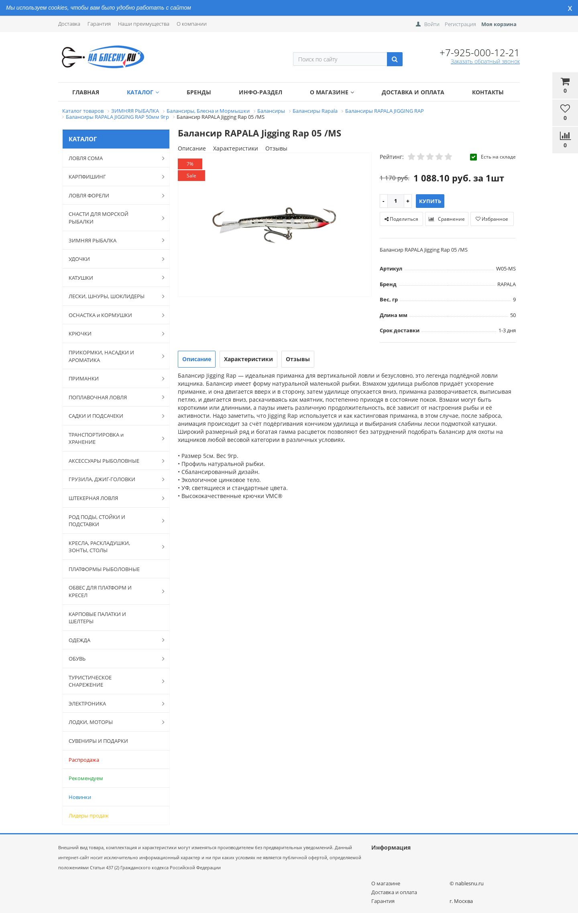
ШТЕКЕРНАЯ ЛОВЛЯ (112, 498)
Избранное (492, 219)
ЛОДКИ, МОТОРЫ (112, 722)
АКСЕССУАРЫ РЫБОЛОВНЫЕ (112, 461)
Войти (432, 24)
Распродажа (84, 759)
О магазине (332, 92)
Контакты (488, 92)
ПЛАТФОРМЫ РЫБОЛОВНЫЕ (104, 569)
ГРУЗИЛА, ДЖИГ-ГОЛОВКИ (112, 479)
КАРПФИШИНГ (112, 177)
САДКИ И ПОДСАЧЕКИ (112, 416)
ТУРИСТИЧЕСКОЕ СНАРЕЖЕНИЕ (112, 681)
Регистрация (460, 24)
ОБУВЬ (112, 659)
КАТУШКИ (112, 277)
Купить (430, 201)
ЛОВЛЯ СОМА (112, 158)
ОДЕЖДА (112, 640)
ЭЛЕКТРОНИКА (112, 703)
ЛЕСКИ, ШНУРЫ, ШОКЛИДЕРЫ (112, 296)
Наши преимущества (143, 23)
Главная (85, 92)
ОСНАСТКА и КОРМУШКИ (112, 315)
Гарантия (99, 23)
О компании (192, 23)
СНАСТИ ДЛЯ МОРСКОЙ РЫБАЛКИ (112, 217)
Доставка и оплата (413, 92)
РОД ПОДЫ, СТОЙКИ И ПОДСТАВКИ (112, 520)
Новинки (80, 797)
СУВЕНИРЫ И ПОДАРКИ (98, 740)
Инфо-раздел (260, 92)
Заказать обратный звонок (485, 61)
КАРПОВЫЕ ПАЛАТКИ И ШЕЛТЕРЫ (97, 617)
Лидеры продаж (89, 815)
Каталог (143, 92)
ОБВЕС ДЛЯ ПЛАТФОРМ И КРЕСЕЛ (112, 591)
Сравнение (447, 219)
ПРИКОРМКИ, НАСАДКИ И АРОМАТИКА (112, 356)
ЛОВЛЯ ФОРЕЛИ (112, 195)
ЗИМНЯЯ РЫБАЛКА (112, 240)
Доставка (69, 23)
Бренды (199, 92)
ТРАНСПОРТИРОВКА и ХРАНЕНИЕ (112, 438)
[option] (274, 225)
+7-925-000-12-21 (480, 52)
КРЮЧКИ (112, 333)
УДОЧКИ (112, 259)
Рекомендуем (86, 778)
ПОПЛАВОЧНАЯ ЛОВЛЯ (112, 397)
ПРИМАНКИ (112, 378)
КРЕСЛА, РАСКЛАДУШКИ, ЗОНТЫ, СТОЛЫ (112, 546)
